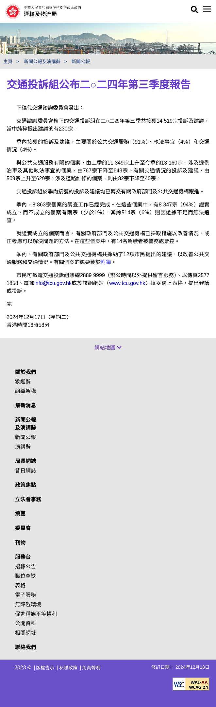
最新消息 (25, 405)
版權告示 (45, 667)
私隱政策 (68, 667)
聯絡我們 (25, 647)
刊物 (20, 542)
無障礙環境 (28, 604)
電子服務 (25, 595)
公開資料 (25, 623)
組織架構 (25, 391)
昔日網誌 (25, 470)
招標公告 (25, 566)
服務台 (23, 557)
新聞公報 (81, 61)
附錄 (106, 262)
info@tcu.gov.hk (53, 283)
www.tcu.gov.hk (127, 283)
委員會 (23, 528)
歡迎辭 (23, 381)
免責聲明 (91, 667)
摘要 (20, 514)
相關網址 (25, 633)
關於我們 (25, 372)
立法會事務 (28, 499)
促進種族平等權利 (36, 614)
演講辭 (23, 447)
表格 (20, 585)
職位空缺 (25, 576)
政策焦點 (25, 485)
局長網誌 (25, 461)
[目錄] (207, 9)
